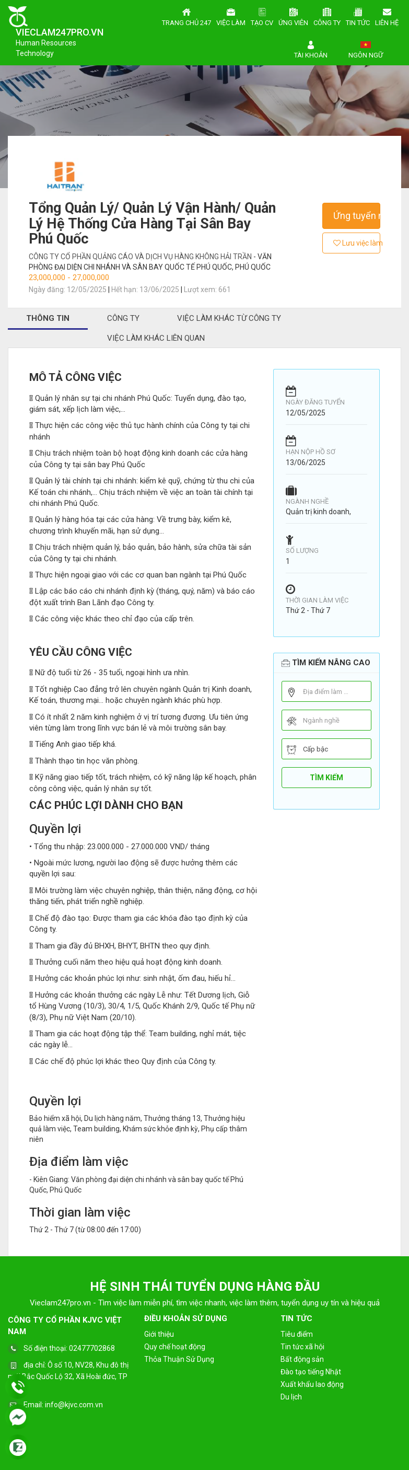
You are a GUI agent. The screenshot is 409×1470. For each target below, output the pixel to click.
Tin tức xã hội (302, 1346)
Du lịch (291, 1396)
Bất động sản (302, 1359)
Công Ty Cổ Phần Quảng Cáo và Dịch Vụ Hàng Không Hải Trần (141, 256)
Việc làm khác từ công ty (229, 318)
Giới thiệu (159, 1334)
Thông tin (47, 318)
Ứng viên (293, 16)
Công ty (327, 16)
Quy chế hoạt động (174, 1346)
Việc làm (231, 16)
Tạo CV (262, 16)
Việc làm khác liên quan (156, 338)
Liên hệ (387, 16)
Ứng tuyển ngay (356, 215)
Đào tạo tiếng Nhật (311, 1371)
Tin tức (358, 16)
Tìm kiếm (326, 777)
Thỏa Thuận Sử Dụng (179, 1359)
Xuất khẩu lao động (312, 1384)
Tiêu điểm (297, 1334)
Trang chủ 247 (186, 16)
